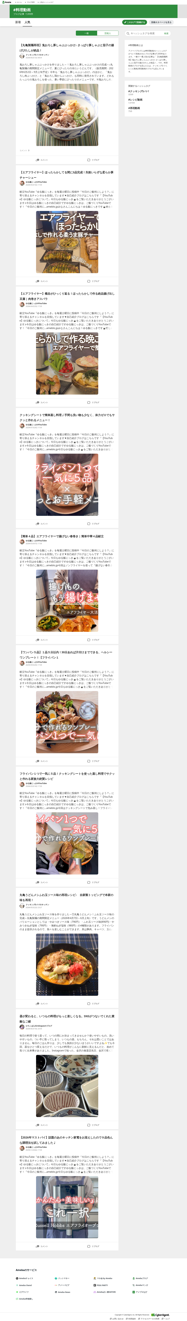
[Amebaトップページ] (6, 2)
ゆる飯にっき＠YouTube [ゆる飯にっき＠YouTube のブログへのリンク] (36, 182)
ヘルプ (166, 1319)
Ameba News (64, 1292)
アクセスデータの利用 (148, 1319)
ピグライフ (23, 1292)
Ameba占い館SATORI (106, 1292)
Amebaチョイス (26, 1278)
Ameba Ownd (25, 1285)
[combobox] (148, 33)
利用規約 (131, 1319)
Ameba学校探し (26, 1299)
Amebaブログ (141, 1278)
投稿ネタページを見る (161, 22)
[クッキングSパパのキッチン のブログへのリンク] (22, 55)
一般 (86, 33)
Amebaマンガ (141, 1285)
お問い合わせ (117, 1319)
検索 (166, 33)
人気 (27, 22)
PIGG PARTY (102, 1285)
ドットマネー (63, 1278)
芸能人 (107, 33)
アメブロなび (141, 1292)
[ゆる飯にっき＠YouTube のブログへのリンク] (22, 183)
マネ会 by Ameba (104, 1278)
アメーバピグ (63, 1285)
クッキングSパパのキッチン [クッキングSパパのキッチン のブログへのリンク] (37, 54)
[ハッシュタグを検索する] (148, 33)
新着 (18, 22)
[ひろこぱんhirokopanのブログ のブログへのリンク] (22, 1027)
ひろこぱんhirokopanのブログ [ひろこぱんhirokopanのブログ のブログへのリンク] (39, 1026)
